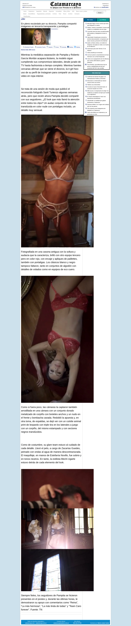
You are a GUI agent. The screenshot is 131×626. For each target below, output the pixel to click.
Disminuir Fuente (28, 47)
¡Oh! (73, 11)
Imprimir (49, 47)
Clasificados (27, 16)
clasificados (104, 7)
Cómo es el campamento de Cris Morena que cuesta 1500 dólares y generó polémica (98, 60)
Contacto (77, 14)
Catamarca (31, 11)
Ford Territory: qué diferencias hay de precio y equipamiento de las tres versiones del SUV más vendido (97, 66)
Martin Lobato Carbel (103, 623)
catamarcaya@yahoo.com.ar (61, 623)
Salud (24, 14)
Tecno (64, 14)
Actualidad (59, 11)
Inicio (25, 11)
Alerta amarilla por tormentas (94, 52)
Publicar (70, 47)
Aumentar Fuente (39, 47)
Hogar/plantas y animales (44, 14)
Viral (60, 14)
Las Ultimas (103, 19)
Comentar (63, 47)
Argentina (38, 11)
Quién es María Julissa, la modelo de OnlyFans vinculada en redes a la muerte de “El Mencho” (98, 44)
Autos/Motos (31, 14)
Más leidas (90, 19)
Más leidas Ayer (96, 73)
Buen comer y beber (81, 11)
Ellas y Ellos (66, 11)
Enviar (56, 47)
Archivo (55, 14)
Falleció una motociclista (93, 84)
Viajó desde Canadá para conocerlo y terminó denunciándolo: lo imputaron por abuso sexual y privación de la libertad (97, 39)
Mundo (45, 11)
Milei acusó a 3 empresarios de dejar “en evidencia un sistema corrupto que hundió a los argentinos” (98, 92)
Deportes (51, 11)
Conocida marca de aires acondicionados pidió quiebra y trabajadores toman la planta (98, 33)
